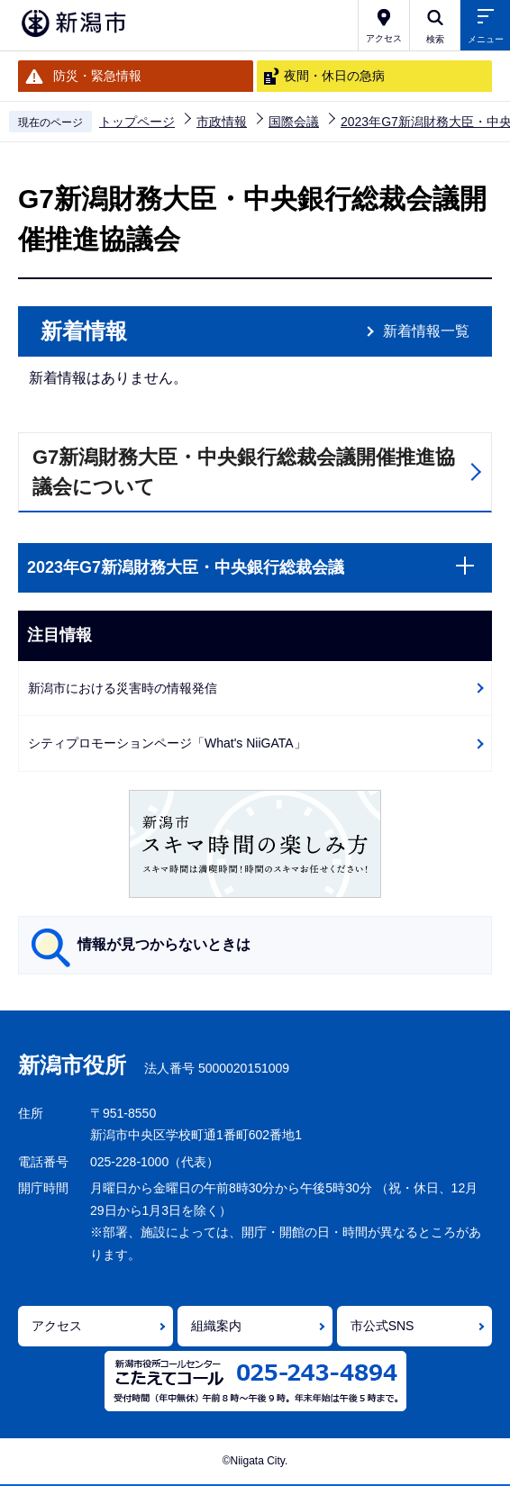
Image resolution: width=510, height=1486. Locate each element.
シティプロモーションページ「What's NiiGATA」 (167, 743)
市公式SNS (382, 1325)
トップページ (137, 121)
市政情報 (221, 121)
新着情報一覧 (426, 331)
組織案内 (216, 1325)
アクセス (57, 1325)
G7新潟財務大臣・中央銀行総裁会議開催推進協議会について (243, 472)
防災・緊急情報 (97, 75)
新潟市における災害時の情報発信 (122, 688)
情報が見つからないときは (163, 944)
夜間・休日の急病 (334, 75)
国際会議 (294, 121)
